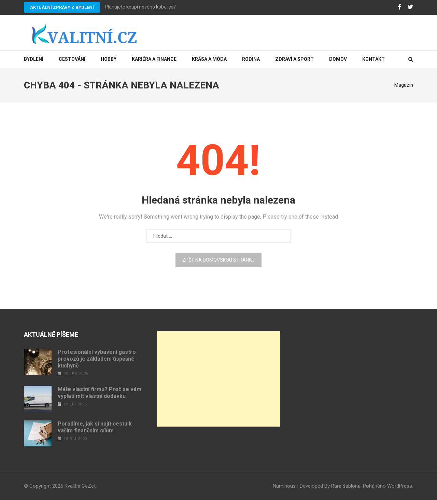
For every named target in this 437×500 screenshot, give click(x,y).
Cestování (72, 59)
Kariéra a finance (154, 59)
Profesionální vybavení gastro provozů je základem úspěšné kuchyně (97, 359)
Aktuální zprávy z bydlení (62, 7)
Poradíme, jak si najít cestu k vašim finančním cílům (95, 427)
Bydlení (33, 59)
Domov (338, 59)
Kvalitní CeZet (80, 486)
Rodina (251, 59)
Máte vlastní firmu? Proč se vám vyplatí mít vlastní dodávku (99, 392)
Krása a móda (209, 59)
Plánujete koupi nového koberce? (140, 7)
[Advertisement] (218, 379)
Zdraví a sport (294, 59)
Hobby (108, 59)
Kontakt (373, 59)
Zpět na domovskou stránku (218, 260)
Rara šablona (346, 486)
